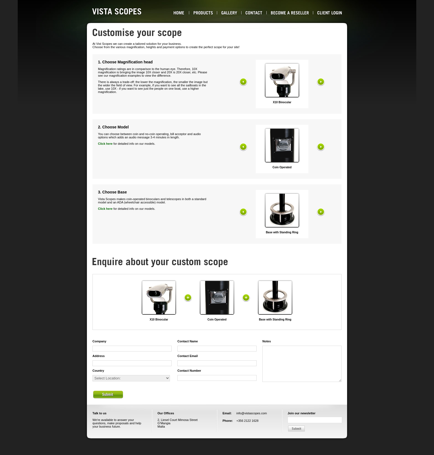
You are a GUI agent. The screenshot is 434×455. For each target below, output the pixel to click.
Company (99, 341)
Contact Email (187, 356)
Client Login (329, 13)
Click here (105, 143)
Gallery (229, 13)
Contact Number (189, 370)
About (179, 13)
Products (203, 13)
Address (98, 356)
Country (98, 370)
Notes (266, 341)
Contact (254, 13)
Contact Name (187, 341)
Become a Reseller (290, 13)
